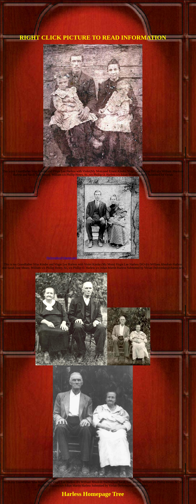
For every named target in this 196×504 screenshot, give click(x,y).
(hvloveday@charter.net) (93, 257)
